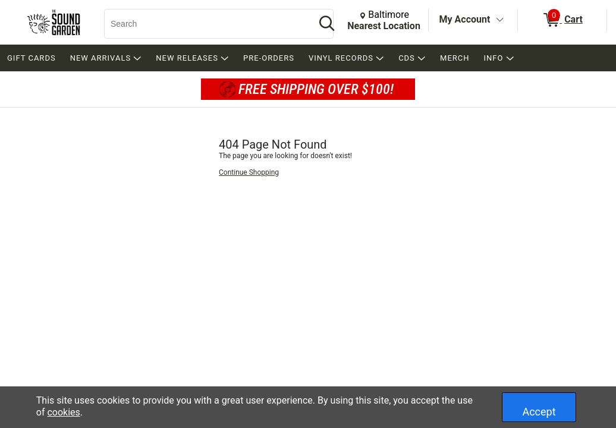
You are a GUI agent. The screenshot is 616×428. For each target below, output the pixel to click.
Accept (538, 411)
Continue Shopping (249, 172)
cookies (63, 412)
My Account (465, 19)
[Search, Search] (204, 24)
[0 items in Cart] (562, 20)
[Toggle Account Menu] (499, 20)
